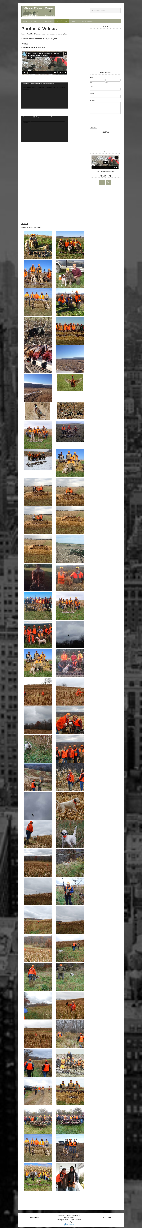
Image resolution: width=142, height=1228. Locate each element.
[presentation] (104, 119)
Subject (92, 93)
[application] (44, 95)
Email (92, 86)
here (112, 171)
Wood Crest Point (38, 11)
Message (93, 100)
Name (92, 77)
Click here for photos (28, 47)
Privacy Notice (34, 1217)
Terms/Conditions (107, 1217)
